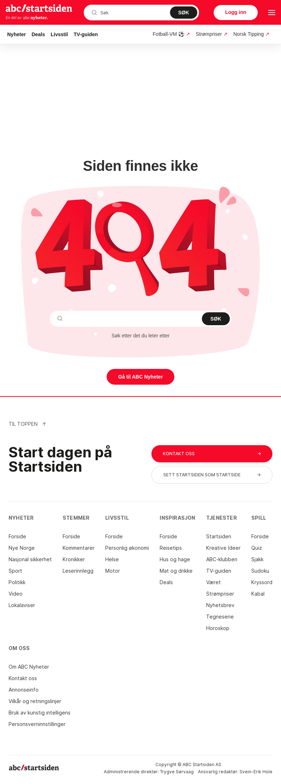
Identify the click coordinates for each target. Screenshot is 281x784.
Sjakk (257, 559)
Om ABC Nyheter (29, 667)
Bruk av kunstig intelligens (40, 713)
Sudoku (260, 571)
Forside (17, 536)
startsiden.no (39, 8)
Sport (15, 571)
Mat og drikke (176, 571)
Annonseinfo (24, 690)
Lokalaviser (22, 605)
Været (213, 582)
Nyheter (16, 34)
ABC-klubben (221, 559)
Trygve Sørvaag (177, 771)
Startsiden (218, 536)
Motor (112, 571)
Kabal (258, 594)
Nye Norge (22, 548)
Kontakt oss (23, 678)
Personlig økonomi (127, 548)
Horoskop (217, 628)
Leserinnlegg (78, 571)
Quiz (256, 548)
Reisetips (171, 548)
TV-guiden (86, 34)
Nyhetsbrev (220, 605)
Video (16, 594)
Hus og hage (175, 559)
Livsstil (59, 34)
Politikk (17, 582)
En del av (27, 18)
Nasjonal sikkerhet (30, 559)
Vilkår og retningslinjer (35, 701)
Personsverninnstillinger (37, 724)
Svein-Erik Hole (255, 771)
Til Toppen (28, 424)
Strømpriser (220, 594)
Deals (38, 34)
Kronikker (74, 559)
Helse (112, 559)
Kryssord (261, 582)
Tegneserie (220, 617)
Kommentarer (79, 548)
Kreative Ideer (223, 548)
